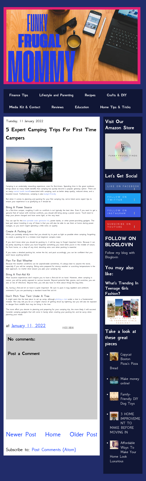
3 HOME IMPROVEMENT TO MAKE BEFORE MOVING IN (125, 423)
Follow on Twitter (123, 198)
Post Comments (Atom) (54, 449)
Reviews (58, 107)
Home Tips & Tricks (115, 107)
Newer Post (21, 434)
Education (82, 107)
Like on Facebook (123, 187)
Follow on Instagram (123, 212)
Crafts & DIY (117, 95)
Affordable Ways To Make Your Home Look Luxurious (123, 452)
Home (53, 434)
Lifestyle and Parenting (56, 95)
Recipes (90, 95)
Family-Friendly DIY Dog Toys (129, 399)
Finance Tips (18, 95)
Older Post (83, 434)
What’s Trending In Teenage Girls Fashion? (121, 288)
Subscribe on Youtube (123, 225)
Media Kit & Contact (24, 107)
